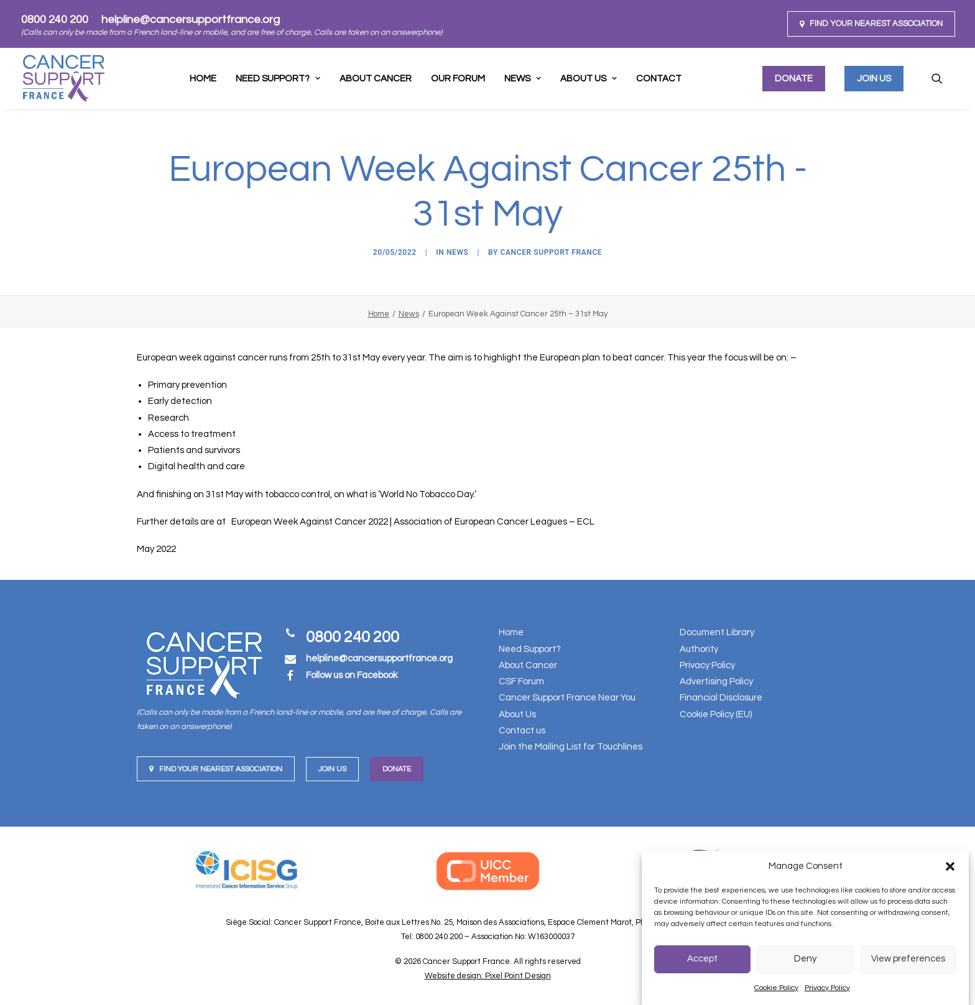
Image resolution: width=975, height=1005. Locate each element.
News (522, 78)
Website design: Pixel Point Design (488, 975)
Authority (699, 649)
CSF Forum (521, 681)
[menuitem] (871, 24)
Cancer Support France (552, 252)
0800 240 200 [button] (352, 637)
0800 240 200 (54, 19)
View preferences (908, 958)
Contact (659, 78)
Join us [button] (332, 769)
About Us (588, 78)
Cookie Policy (776, 988)
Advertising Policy (716, 681)
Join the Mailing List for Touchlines (570, 746)
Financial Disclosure (721, 697)
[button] (950, 866)
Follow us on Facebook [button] (351, 675)
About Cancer (376, 78)
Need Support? (530, 649)
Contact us (522, 730)
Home (203, 78)
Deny (805, 958)
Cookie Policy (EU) (716, 714)
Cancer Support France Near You (567, 697)
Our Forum (458, 78)
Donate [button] (396, 769)
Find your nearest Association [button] (215, 769)
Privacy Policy (827, 988)
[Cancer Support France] (63, 78)
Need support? (278, 78)
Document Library (717, 632)
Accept (702, 958)
